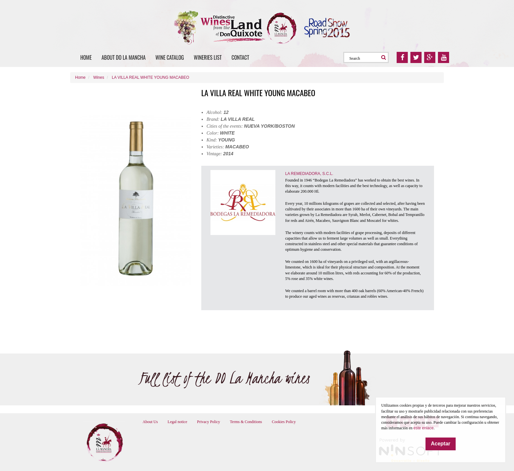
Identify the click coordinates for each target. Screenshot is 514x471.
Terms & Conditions (246, 421)
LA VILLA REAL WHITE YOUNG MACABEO (150, 77)
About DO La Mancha (124, 57)
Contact (240, 57)
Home (86, 57)
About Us (150, 421)
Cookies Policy (284, 421)
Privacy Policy (208, 421)
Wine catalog (169, 57)
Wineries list (208, 57)
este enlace (423, 428)
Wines (98, 77)
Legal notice (177, 421)
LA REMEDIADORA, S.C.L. (309, 173)
